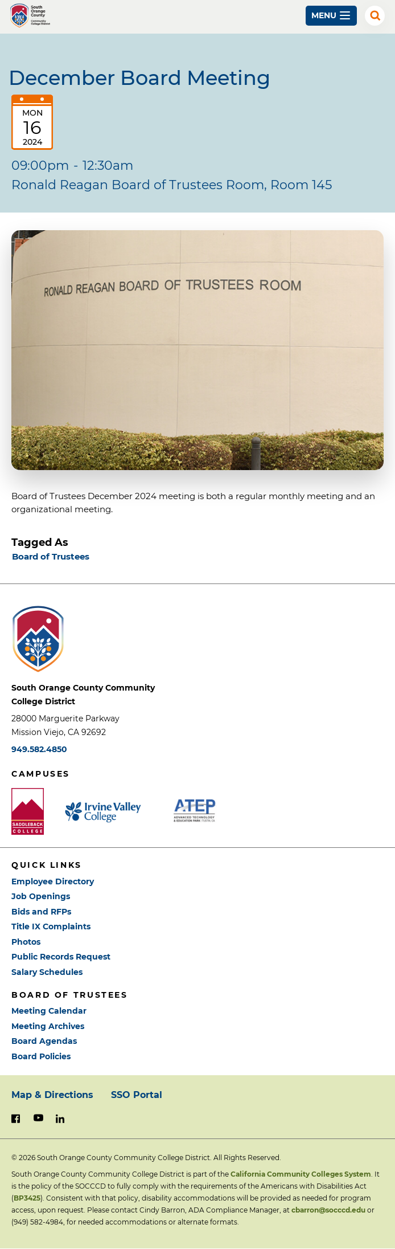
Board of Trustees (50, 556)
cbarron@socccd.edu (328, 1210)
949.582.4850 (39, 749)
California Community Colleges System (301, 1174)
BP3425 (27, 1198)
